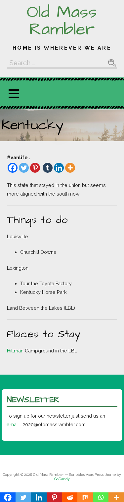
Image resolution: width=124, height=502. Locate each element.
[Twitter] (24, 168)
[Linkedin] (59, 168)
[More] (70, 168)
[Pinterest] (35, 168)
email (13, 424)
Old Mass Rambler (62, 20)
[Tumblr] (48, 168)
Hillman (15, 350)
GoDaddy (62, 479)
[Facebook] (13, 168)
